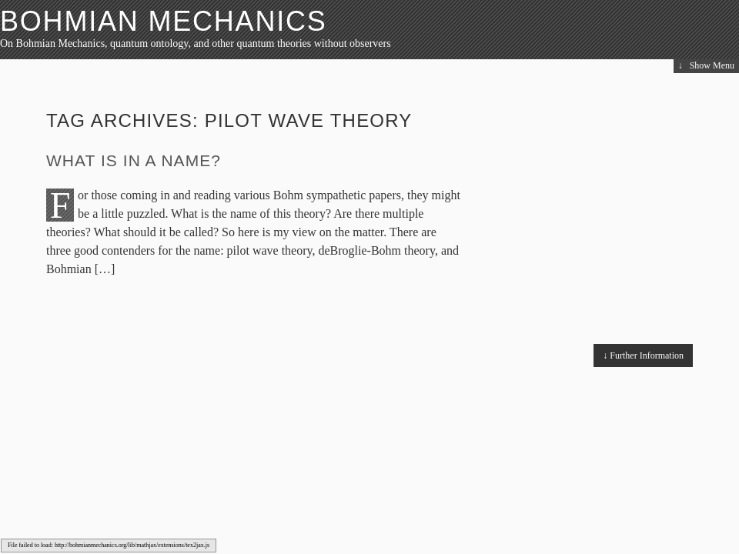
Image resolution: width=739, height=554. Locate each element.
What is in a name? (133, 160)
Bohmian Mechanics (163, 21)
